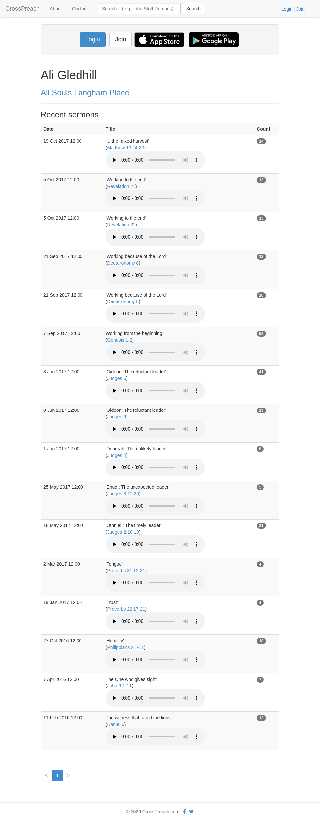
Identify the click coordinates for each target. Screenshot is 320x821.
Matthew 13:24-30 (125, 147)
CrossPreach (22, 8)
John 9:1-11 (119, 685)
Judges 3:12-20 (123, 493)
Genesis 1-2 (119, 340)
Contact (80, 8)
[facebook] (184, 811)
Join (300, 9)
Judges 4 (116, 455)
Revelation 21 (121, 186)
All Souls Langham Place (85, 92)
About (56, 8)
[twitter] (191, 811)
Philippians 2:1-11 (125, 647)
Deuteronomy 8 (123, 263)
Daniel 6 (115, 724)
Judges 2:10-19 (123, 532)
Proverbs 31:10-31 (126, 570)
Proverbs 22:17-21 (126, 609)
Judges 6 (116, 378)
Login (287, 9)
